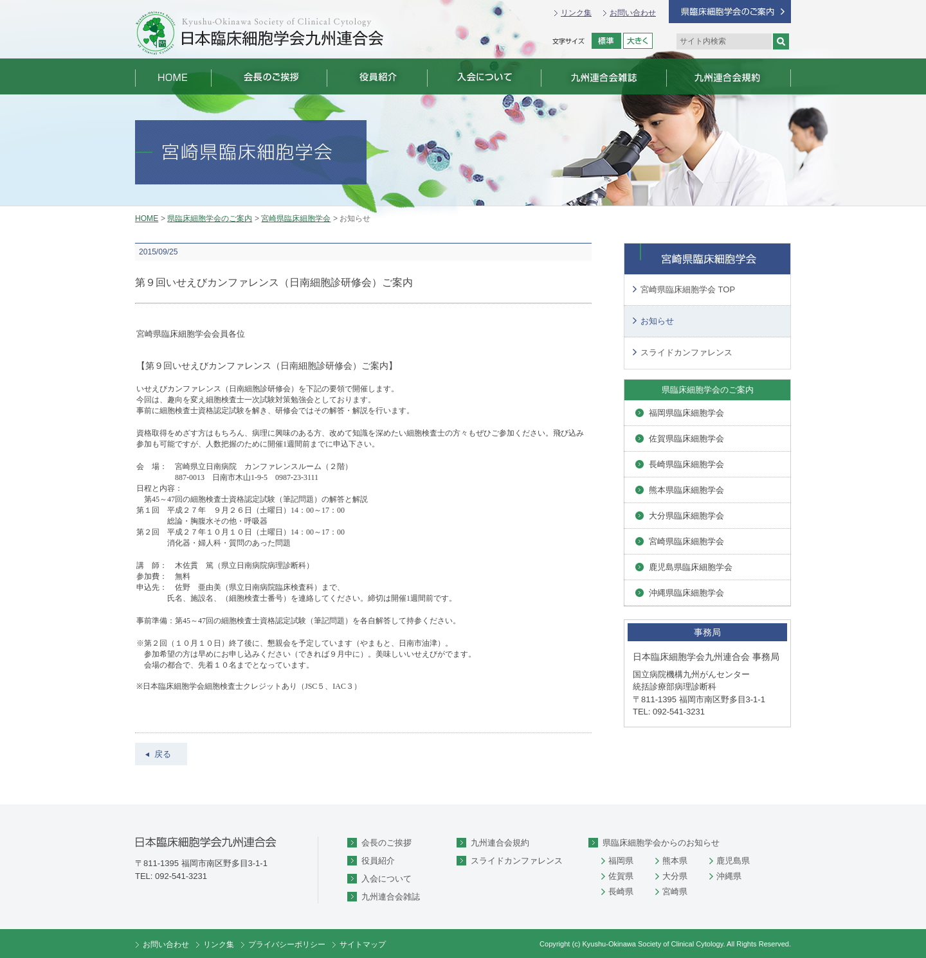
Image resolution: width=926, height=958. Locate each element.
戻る (162, 754)
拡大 (638, 41)
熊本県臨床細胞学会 (686, 490)
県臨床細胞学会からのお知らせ (661, 842)
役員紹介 (378, 860)
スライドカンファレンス (686, 352)
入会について (386, 878)
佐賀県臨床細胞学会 (686, 438)
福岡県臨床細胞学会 (686, 413)
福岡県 (620, 860)
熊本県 (674, 860)
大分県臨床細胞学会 (686, 515)
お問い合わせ (633, 12)
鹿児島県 (733, 860)
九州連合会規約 (500, 842)
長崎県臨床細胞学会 (686, 464)
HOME (146, 218)
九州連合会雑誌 (390, 896)
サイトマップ (363, 944)
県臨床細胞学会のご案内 (209, 218)
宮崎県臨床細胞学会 (296, 218)
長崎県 (620, 891)
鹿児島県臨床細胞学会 (690, 567)
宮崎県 (674, 891)
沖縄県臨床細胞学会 (686, 593)
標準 (606, 41)
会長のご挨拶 (386, 842)
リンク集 (576, 12)
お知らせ (657, 321)
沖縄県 (728, 876)
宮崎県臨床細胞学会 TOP (687, 289)
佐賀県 (620, 876)
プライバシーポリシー (286, 944)
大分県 (674, 876)
